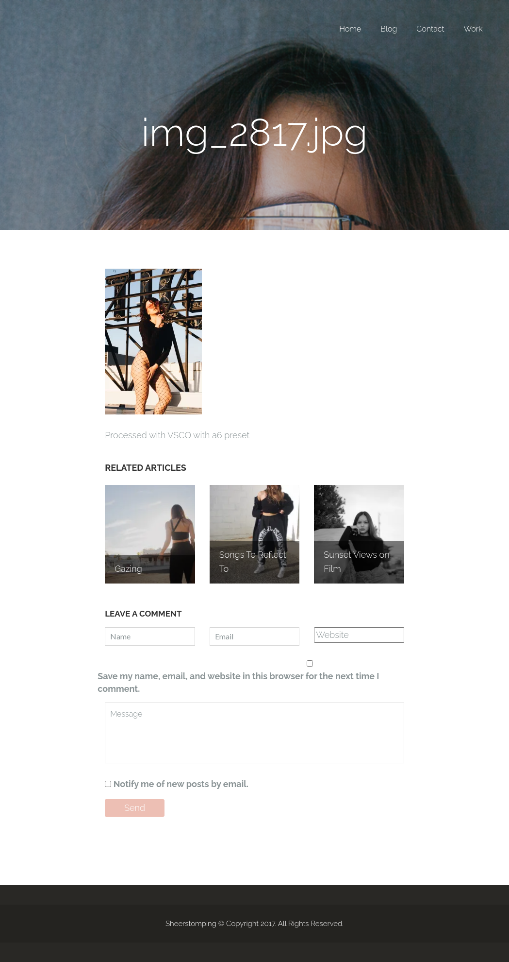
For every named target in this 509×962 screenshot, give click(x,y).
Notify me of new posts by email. (181, 784)
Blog (388, 29)
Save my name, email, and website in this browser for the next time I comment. (238, 682)
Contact (430, 29)
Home (350, 29)
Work (473, 29)
